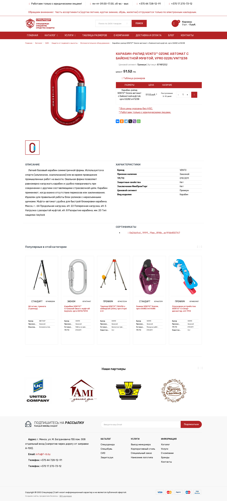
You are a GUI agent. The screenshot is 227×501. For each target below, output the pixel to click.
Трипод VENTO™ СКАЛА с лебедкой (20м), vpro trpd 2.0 (113, 308)
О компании (121, 35)
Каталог (51, 35)
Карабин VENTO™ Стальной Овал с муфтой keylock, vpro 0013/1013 (77, 308)
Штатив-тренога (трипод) (37, 307)
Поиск (139, 23)
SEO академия (65, 496)
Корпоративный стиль (143, 449)
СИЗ (103, 453)
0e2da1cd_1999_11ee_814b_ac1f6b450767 (152, 232)
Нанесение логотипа (142, 457)
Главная (32, 35)
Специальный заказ (141, 453)
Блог (171, 35)
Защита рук (107, 457)
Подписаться (191, 424)
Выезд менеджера (141, 444)
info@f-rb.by (43, 454)
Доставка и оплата (148, 35)
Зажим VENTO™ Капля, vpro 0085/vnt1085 (147, 307)
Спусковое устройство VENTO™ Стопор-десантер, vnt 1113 (184, 308)
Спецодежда (108, 444)
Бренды (165, 457)
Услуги (70, 35)
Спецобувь (106, 449)
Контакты (187, 35)
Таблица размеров (94, 35)
